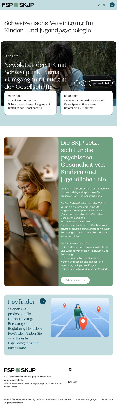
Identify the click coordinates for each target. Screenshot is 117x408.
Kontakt (72, 382)
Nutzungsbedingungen (86, 399)
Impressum (107, 399)
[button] (94, 5)
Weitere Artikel (101, 83)
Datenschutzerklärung (60, 399)
